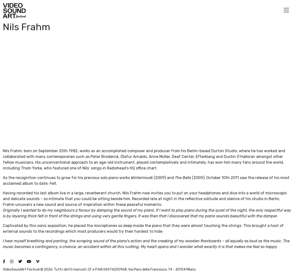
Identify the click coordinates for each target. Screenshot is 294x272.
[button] (286, 10)
